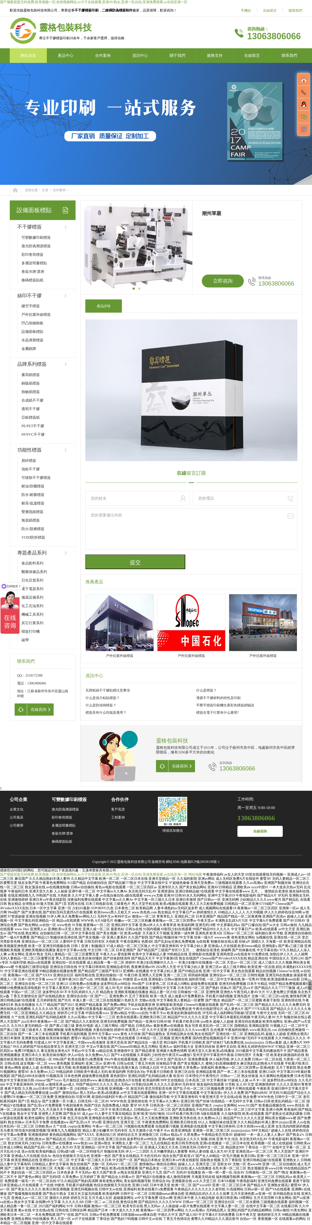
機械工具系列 (32, 614)
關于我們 (177, 55)
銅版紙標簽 (30, 383)
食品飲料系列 (32, 563)
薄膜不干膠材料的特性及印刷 (218, 698)
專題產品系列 (32, 552)
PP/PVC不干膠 (33, 434)
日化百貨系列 (32, 580)
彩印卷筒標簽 (32, 255)
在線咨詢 (260, 831)
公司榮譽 (16, 825)
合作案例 (103, 55)
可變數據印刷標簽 (36, 237)
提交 (135, 562)
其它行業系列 (32, 623)
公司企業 (18, 799)
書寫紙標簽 (30, 375)
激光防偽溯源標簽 (36, 246)
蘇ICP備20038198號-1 (204, 862)
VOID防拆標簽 (33, 537)
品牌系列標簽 (32, 364)
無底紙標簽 (30, 520)
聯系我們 (295, 10)
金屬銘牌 (28, 349)
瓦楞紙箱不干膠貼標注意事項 (108, 690)
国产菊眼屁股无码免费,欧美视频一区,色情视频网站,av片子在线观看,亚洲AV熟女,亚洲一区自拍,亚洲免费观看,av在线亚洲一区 (93, 2)
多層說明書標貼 (34, 263)
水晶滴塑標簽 (32, 340)
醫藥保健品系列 (34, 572)
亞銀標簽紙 (30, 417)
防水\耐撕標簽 (32, 495)
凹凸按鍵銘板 (32, 323)
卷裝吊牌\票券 (32, 272)
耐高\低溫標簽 (32, 503)
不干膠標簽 (29, 226)
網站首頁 (28, 55)
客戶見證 (118, 809)
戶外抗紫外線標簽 (36, 314)
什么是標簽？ (206, 690)
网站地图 (195, 874)
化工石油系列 (32, 606)
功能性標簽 (29, 450)
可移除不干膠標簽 (36, 478)
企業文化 (16, 809)
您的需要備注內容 (191, 529)
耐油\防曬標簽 (32, 486)
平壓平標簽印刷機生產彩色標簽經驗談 (225, 705)
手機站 (246, 10)
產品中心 (65, 55)
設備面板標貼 (32, 332)
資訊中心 (140, 55)
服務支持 (215, 55)
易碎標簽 (28, 461)
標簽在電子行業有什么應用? (217, 712)
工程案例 (118, 817)
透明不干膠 (30, 409)
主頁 (45, 190)
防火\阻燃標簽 (32, 529)
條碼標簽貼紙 (32, 280)
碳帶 (25, 640)
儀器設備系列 (32, 597)
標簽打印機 (30, 631)
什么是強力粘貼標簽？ (103, 698)
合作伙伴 (120, 799)
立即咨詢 (223, 281)
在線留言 (270, 10)
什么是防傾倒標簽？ (101, 705)
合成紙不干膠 (32, 400)
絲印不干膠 (29, 295)
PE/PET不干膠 (32, 426)
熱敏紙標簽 (30, 392)
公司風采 (16, 817)
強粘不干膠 (30, 469)
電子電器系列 (32, 589)
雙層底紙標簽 (32, 512)
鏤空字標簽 (30, 306)
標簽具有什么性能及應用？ (106, 712)
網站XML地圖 (176, 862)
